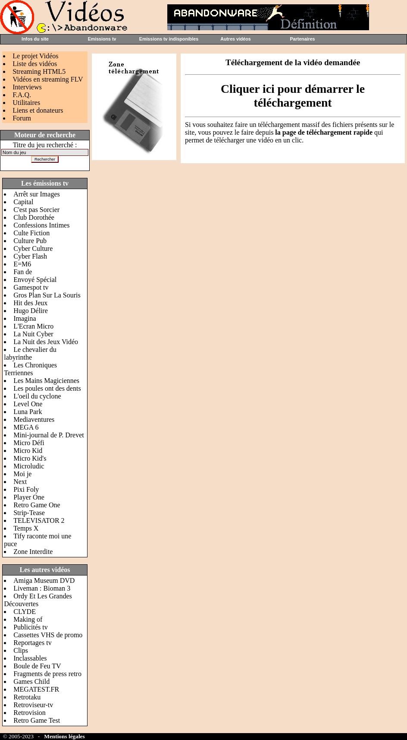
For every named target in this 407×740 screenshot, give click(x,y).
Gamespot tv (30, 287)
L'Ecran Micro (33, 326)
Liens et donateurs (38, 110)
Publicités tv (30, 627)
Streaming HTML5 (39, 71)
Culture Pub (30, 240)
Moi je (22, 474)
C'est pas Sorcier (36, 209)
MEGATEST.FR (36, 689)
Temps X (25, 528)
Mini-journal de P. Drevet (48, 435)
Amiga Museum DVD (44, 580)
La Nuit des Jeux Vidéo (45, 341)
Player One (28, 497)
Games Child (31, 681)
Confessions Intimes (41, 225)
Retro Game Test (36, 720)
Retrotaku (27, 697)
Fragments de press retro (47, 673)
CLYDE (24, 611)
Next (20, 481)
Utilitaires (26, 102)
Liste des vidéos (35, 63)
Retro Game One (36, 505)
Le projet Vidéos (35, 56)
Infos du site (35, 38)
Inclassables (30, 658)
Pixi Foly (26, 489)
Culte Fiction (31, 233)
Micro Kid (27, 450)
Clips (20, 650)
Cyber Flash (30, 256)
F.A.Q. (22, 94)
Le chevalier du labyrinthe (30, 353)
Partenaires (302, 38)
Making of (27, 619)
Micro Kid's (29, 458)
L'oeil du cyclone (37, 396)
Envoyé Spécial (34, 279)
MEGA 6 (25, 427)
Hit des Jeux (30, 303)
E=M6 (22, 264)
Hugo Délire (30, 310)
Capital (23, 202)
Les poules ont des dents (47, 388)
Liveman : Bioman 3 (41, 588)
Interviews (27, 87)
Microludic (28, 466)
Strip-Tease (29, 512)
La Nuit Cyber (33, 334)
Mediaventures (33, 419)
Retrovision (29, 712)
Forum (22, 118)
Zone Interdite (33, 551)
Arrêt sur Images (36, 194)
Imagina (24, 318)
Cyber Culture (33, 248)
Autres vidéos (235, 38)
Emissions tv (102, 38)
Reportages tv (32, 642)
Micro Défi (28, 442)
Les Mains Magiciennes (46, 380)
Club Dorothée (33, 217)
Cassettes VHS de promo (47, 635)
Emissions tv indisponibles (168, 38)
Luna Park (27, 411)
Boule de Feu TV (37, 666)
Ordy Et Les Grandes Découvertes (38, 599)
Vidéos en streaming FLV (48, 79)
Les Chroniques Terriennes (30, 368)
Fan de (22, 271)
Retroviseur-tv (33, 704)
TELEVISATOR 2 (38, 520)
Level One (27, 404)
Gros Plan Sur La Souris (47, 295)
